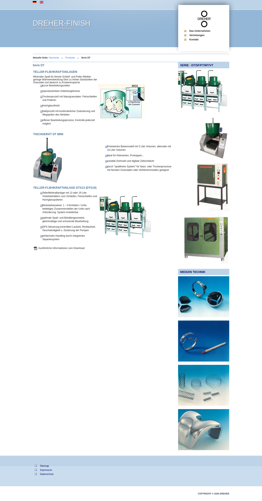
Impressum (46, 470)
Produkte (70, 57)
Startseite (54, 57)
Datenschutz (47, 474)
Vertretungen (196, 35)
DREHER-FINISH (61, 23)
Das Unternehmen (199, 31)
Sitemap (44, 465)
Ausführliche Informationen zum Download (61, 248)
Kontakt (194, 39)
